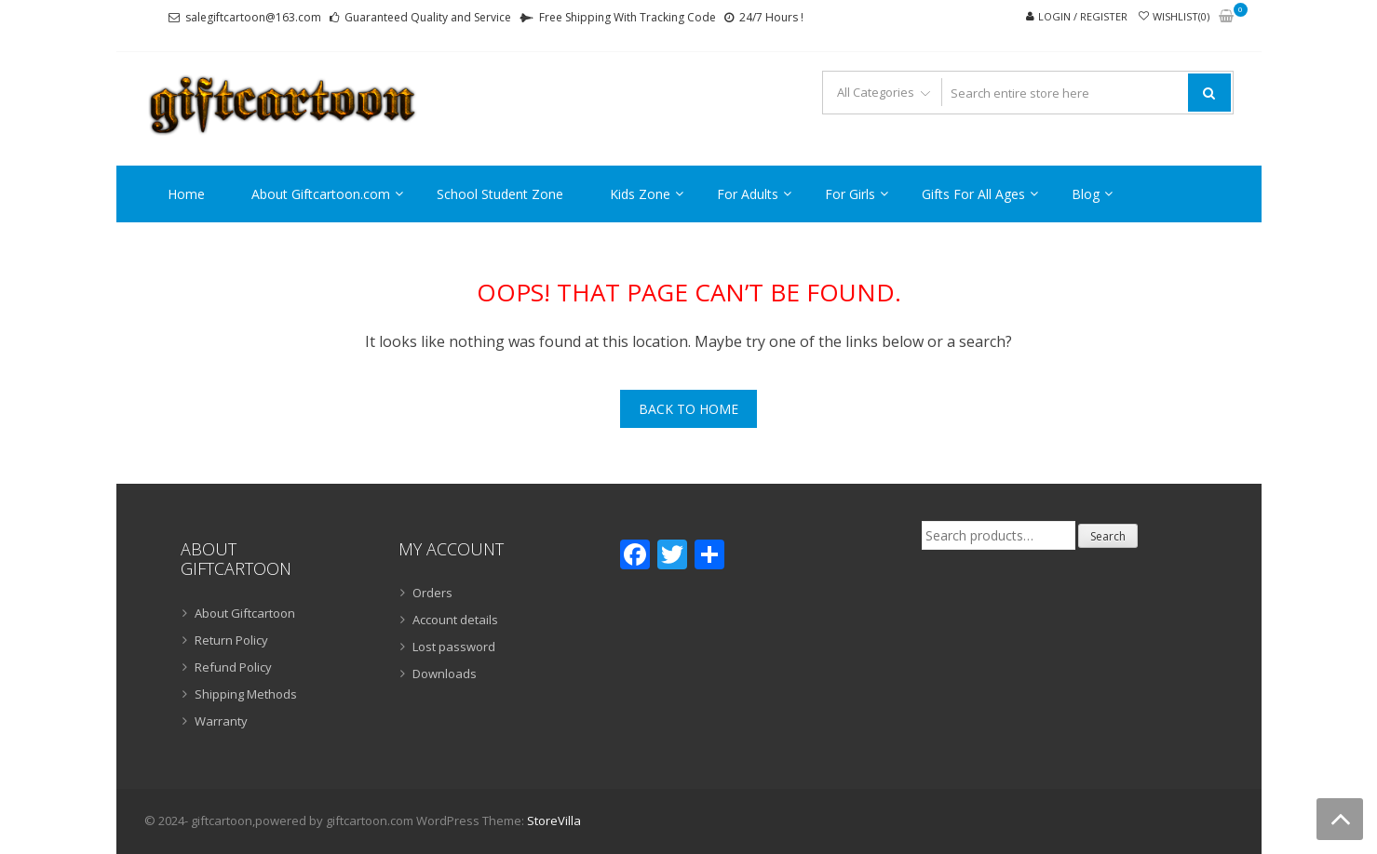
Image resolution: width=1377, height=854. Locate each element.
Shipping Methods (246, 694)
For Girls (850, 194)
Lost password (453, 646)
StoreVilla (554, 820)
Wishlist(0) (1181, 16)
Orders (432, 592)
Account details (455, 619)
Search (1108, 536)
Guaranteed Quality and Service (427, 17)
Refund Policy (233, 667)
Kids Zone (640, 194)
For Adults (747, 194)
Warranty (221, 721)
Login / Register (1082, 16)
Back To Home (688, 409)
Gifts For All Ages (973, 194)
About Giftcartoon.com (320, 194)
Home (186, 194)
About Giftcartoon (245, 613)
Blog (1086, 194)
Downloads (444, 673)
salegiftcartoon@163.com (253, 17)
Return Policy (231, 640)
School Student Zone (500, 194)
